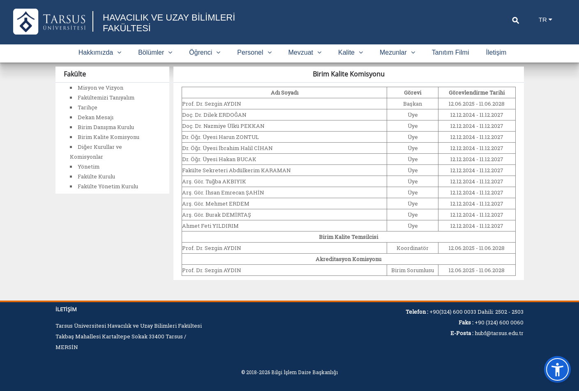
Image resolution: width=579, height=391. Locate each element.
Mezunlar (397, 52)
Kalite (350, 52)
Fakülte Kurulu (96, 176)
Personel (254, 52)
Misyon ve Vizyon (100, 87)
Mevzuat (304, 52)
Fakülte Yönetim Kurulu (108, 186)
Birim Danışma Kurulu (106, 127)
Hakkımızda (99, 52)
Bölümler (155, 52)
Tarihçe (87, 107)
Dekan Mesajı (95, 117)
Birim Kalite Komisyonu (108, 137)
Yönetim (88, 166)
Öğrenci (204, 52)
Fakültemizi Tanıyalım (106, 97)
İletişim (496, 52)
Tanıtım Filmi (450, 52)
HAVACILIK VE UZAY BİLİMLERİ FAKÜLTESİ (169, 22)
